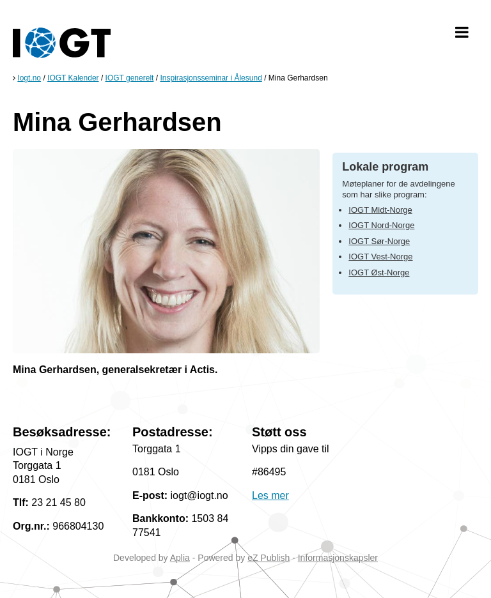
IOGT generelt (129, 77)
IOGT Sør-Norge (379, 241)
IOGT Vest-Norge (380, 256)
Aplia (180, 558)
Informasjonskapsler (338, 558)
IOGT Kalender (72, 77)
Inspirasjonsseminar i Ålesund (210, 77)
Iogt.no (29, 77)
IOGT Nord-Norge (381, 225)
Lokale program (385, 166)
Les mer (270, 495)
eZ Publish (268, 558)
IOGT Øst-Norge (378, 272)
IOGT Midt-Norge (380, 210)
